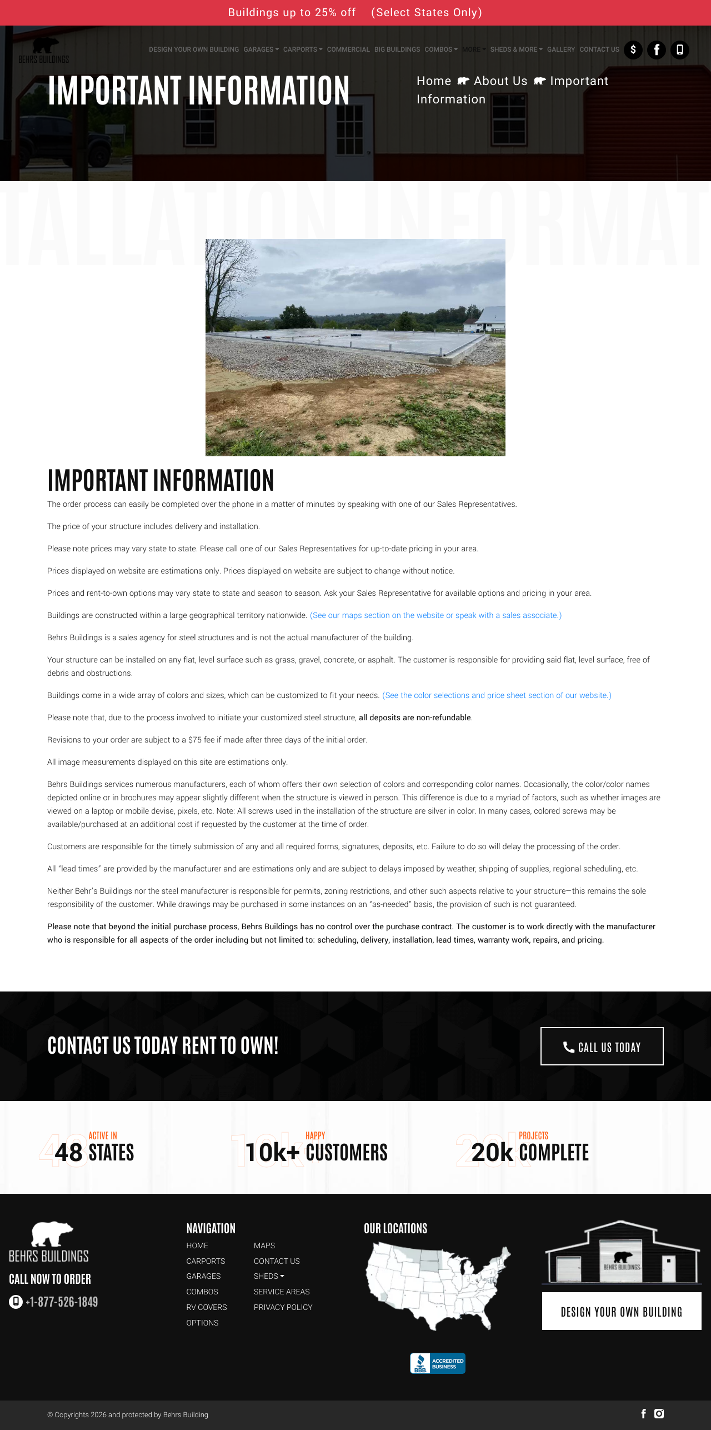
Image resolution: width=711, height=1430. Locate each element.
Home (434, 81)
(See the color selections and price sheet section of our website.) (497, 695)
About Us (501, 81)
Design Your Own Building (621, 1311)
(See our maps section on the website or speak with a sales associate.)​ (435, 615)
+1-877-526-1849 (680, 50)
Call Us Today (602, 1046)
